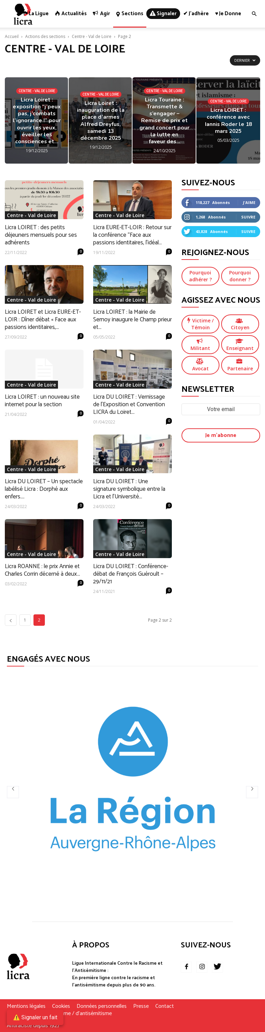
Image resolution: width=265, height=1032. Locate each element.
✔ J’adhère (196, 13)
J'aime (249, 202)
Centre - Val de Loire (91, 36)
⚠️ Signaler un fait (35, 1017)
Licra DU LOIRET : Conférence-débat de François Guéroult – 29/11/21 (130, 574)
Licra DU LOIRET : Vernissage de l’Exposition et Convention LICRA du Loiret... (129, 404)
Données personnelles (102, 1006)
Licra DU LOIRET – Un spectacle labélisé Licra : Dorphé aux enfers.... (44, 489)
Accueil (12, 36)
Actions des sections (45, 36)
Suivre (248, 217)
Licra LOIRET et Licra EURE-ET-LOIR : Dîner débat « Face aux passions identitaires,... (43, 319)
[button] (254, 14)
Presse (141, 1006)
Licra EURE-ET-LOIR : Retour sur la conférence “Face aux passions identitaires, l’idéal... (132, 235)
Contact (164, 1006)
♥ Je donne (228, 13)
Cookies (61, 1006)
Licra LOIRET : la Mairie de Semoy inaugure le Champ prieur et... (132, 319)
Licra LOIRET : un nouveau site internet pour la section (42, 400)
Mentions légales (26, 1006)
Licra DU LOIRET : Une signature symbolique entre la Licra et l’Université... (129, 489)
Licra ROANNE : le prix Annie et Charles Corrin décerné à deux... (42, 570)
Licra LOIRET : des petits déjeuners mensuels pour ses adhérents (41, 235)
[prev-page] (11, 620)
